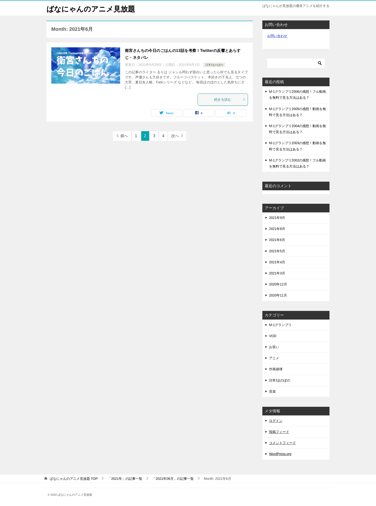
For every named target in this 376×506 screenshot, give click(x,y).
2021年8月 (277, 229)
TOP (74, 479)
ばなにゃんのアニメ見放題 (91, 8)
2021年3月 (277, 273)
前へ (124, 136)
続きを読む (229, 99)
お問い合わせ (277, 36)
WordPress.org (280, 454)
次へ (175, 136)
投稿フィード (279, 432)
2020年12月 (278, 284)
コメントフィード (282, 443)
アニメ (274, 358)
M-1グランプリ (280, 325)
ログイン (275, 421)
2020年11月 (278, 295)
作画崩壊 (275, 369)
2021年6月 (277, 240)
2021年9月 (277, 218)
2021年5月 (277, 251)
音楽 (272, 391)
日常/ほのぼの (214, 65)
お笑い (274, 347)
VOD (272, 336)
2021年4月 (277, 262)
